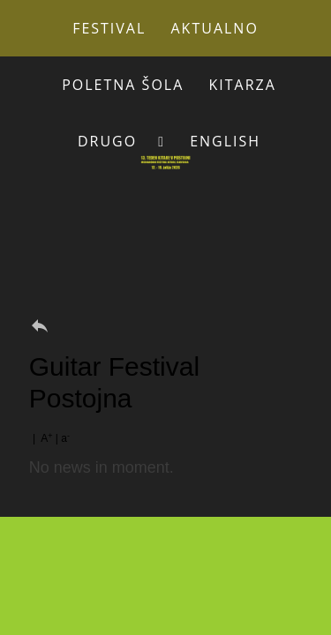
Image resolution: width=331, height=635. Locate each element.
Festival (109, 28)
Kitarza (241, 84)
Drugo (107, 141)
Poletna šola (123, 84)
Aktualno (215, 28)
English (225, 141)
